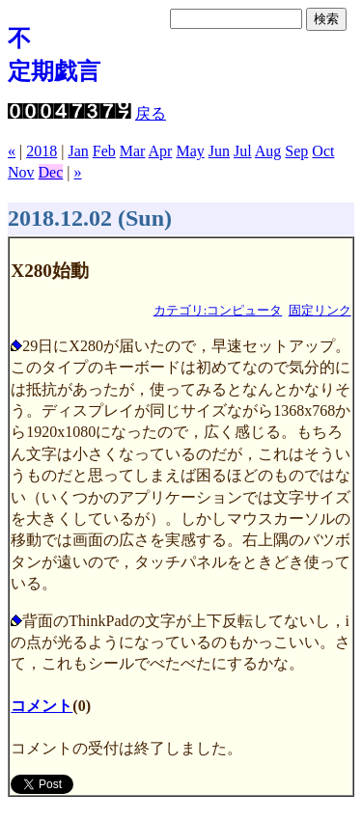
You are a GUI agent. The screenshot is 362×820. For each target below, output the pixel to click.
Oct (323, 151)
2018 (41, 151)
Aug (268, 151)
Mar (133, 151)
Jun (219, 151)
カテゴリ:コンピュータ (218, 310)
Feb (104, 151)
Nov (21, 172)
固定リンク (320, 310)
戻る (150, 113)
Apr (161, 151)
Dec (51, 172)
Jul (243, 151)
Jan (78, 151)
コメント (41, 705)
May (190, 151)
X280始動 (50, 270)
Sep (296, 151)
